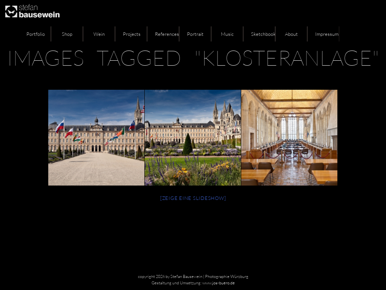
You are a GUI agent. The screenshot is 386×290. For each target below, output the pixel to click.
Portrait (195, 34)
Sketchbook (263, 34)
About (291, 34)
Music (227, 34)
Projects (132, 34)
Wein (99, 34)
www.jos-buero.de (218, 282)
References (167, 34)
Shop (67, 34)
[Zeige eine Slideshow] (193, 198)
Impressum (327, 34)
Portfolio (35, 34)
